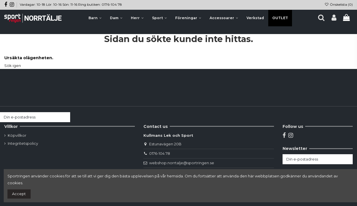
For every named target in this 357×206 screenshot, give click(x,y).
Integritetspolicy (23, 143)
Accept (19, 193)
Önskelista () (339, 4)
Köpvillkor (17, 135)
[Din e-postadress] (29, 117)
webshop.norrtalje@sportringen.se (181, 163)
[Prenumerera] (64, 117)
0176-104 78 (159, 153)
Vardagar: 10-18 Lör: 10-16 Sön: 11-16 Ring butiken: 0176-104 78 (71, 4)
